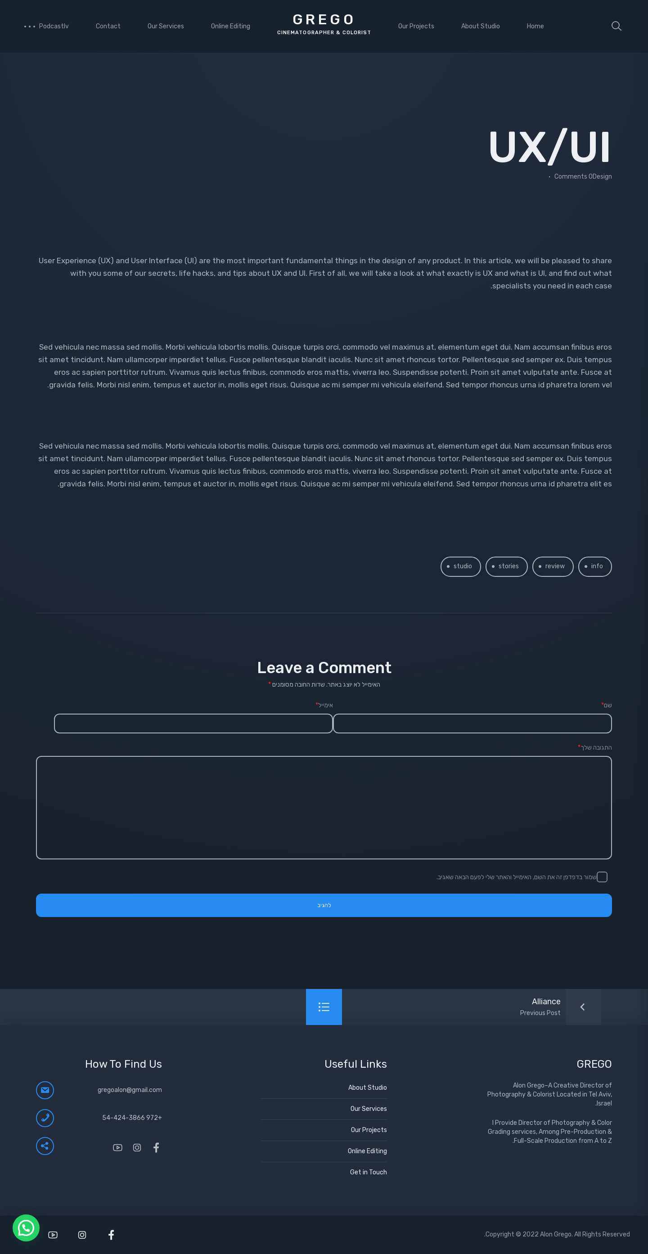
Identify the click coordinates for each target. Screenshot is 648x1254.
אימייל (324, 705)
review (555, 566)
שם (606, 705)
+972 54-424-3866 (132, 1118)
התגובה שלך (595, 747)
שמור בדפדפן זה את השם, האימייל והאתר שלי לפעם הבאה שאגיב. (516, 877)
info (597, 566)
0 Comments (573, 176)
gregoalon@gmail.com (130, 1090)
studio (463, 566)
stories (509, 566)
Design (602, 176)
